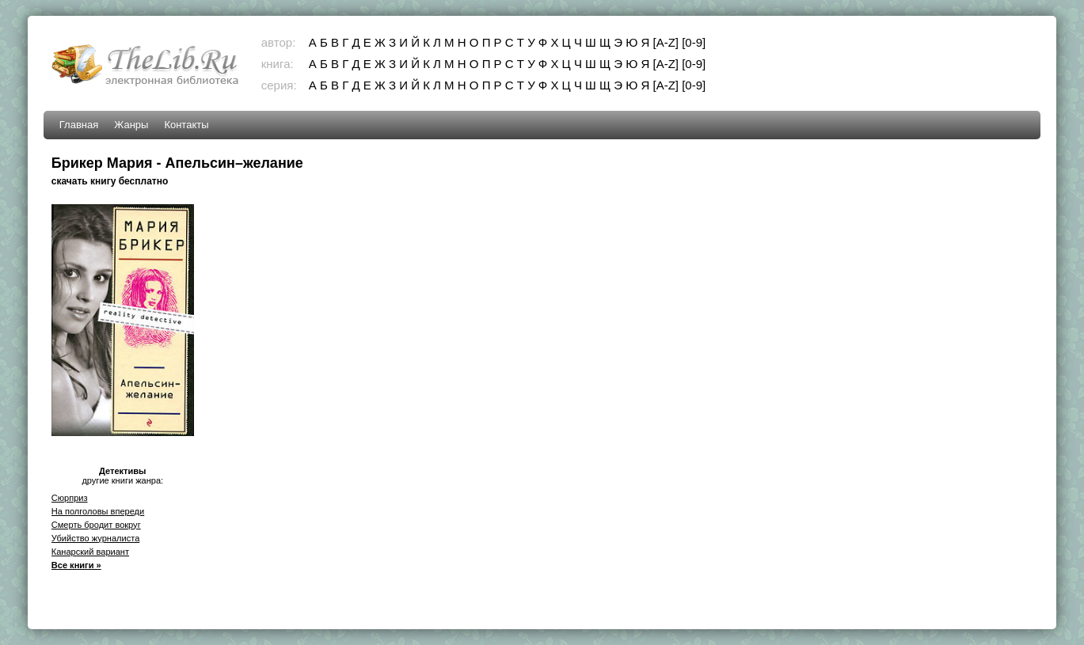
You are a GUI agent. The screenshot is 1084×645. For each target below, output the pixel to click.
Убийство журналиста (95, 538)
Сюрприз (69, 498)
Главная (78, 125)
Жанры (131, 125)
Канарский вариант (90, 551)
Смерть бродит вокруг (96, 524)
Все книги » (76, 565)
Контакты (186, 125)
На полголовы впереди (97, 511)
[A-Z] (666, 42)
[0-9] (694, 42)
